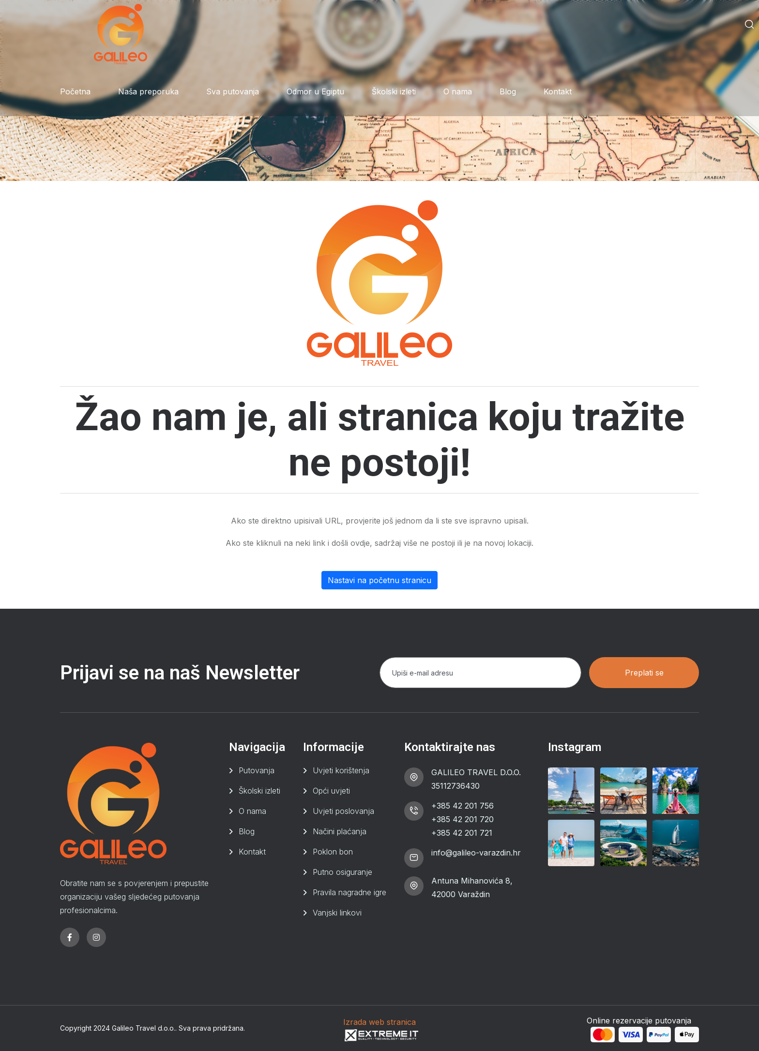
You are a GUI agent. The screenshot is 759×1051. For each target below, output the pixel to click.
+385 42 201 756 (462, 806)
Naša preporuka (148, 91)
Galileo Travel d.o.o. (143, 1028)
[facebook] (69, 937)
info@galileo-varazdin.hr (476, 852)
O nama (457, 91)
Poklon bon (333, 851)
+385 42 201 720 (462, 819)
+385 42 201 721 (461, 833)
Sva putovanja (232, 91)
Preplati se (644, 672)
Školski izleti (394, 91)
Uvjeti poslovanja (343, 811)
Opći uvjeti (331, 791)
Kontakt (558, 91)
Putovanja (256, 770)
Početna (75, 91)
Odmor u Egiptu (315, 91)
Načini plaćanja (339, 831)
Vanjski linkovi (337, 912)
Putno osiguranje (342, 872)
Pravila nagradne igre (349, 892)
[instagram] (96, 937)
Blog (508, 91)
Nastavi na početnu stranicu (379, 580)
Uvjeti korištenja (341, 770)
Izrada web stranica (379, 1022)
